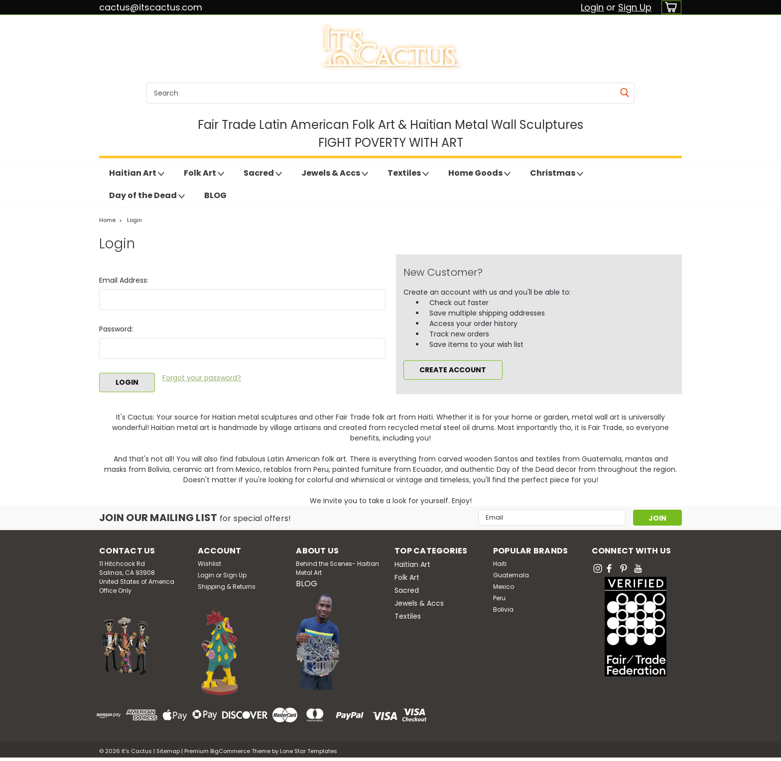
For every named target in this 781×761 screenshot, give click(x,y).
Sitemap (168, 751)
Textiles (408, 173)
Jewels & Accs (334, 173)
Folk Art (204, 173)
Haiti (500, 563)
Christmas (556, 173)
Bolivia (503, 609)
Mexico (503, 586)
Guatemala (511, 575)
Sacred (263, 173)
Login (592, 7)
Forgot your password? (201, 378)
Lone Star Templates (308, 751)
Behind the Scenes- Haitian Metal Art (337, 568)
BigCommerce (230, 751)
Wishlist (209, 563)
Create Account (452, 370)
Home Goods (479, 173)
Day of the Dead (147, 196)
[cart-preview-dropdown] (669, 7)
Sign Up (634, 7)
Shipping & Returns (227, 586)
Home (107, 220)
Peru (499, 598)
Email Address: (123, 280)
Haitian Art (136, 173)
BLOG (215, 195)
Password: (116, 329)
